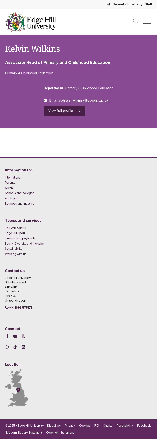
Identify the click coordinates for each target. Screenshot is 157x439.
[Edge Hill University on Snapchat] (8, 347)
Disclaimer (54, 425)
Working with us (15, 254)
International (13, 177)
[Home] (30, 21)
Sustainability (13, 248)
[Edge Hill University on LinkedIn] (23, 347)
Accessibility (125, 425)
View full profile (64, 111)
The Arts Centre (15, 227)
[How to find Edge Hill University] (20, 388)
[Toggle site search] (135, 21)
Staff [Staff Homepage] (148, 4)
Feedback (144, 425)
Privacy (70, 425)
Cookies (84, 425)
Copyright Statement (60, 432)
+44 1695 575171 (18, 307)
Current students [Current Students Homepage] (123, 4)
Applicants (12, 198)
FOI (96, 425)
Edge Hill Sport (15, 233)
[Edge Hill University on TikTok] (15, 347)
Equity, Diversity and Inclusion (25, 243)
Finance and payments (20, 238)
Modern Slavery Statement (24, 432)
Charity (107, 425)
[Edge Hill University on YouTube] (15, 336)
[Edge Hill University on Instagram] (23, 336)
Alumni (9, 188)
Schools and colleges (19, 193)
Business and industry (19, 203)
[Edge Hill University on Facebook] (8, 336)
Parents (10, 182)
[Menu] (146, 21)
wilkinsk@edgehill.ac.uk (90, 100)
